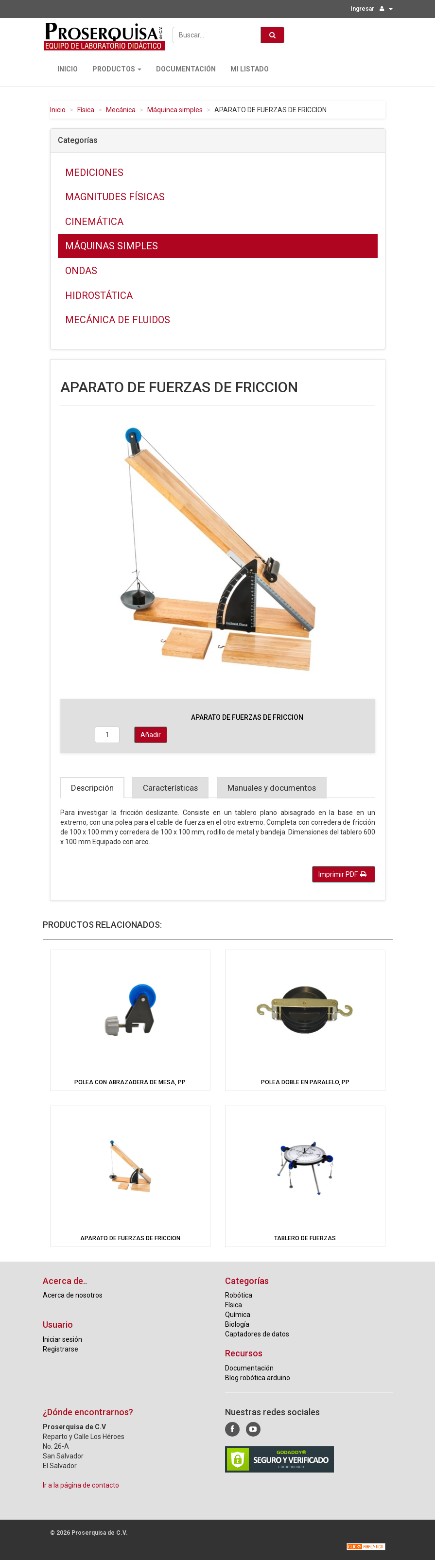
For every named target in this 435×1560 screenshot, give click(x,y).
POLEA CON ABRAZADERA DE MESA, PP (130, 1082)
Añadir (150, 735)
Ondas (81, 271)
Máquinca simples (175, 110)
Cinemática (94, 221)
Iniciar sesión (62, 1339)
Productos (116, 69)
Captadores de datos (257, 1334)
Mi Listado (249, 69)
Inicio (67, 69)
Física (85, 110)
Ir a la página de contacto (81, 1485)
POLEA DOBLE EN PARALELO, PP (305, 1082)
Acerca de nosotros (73, 1295)
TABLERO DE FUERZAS (305, 1238)
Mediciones (94, 172)
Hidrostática (99, 295)
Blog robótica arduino (257, 1378)
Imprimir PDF (342, 874)
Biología (237, 1324)
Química (237, 1314)
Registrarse (60, 1349)
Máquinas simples (111, 246)
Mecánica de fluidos (117, 320)
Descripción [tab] (92, 788)
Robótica (238, 1295)
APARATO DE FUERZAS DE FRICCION (130, 1238)
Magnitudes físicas (115, 197)
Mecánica (121, 110)
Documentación (186, 69)
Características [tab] (170, 788)
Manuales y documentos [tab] (271, 788)
